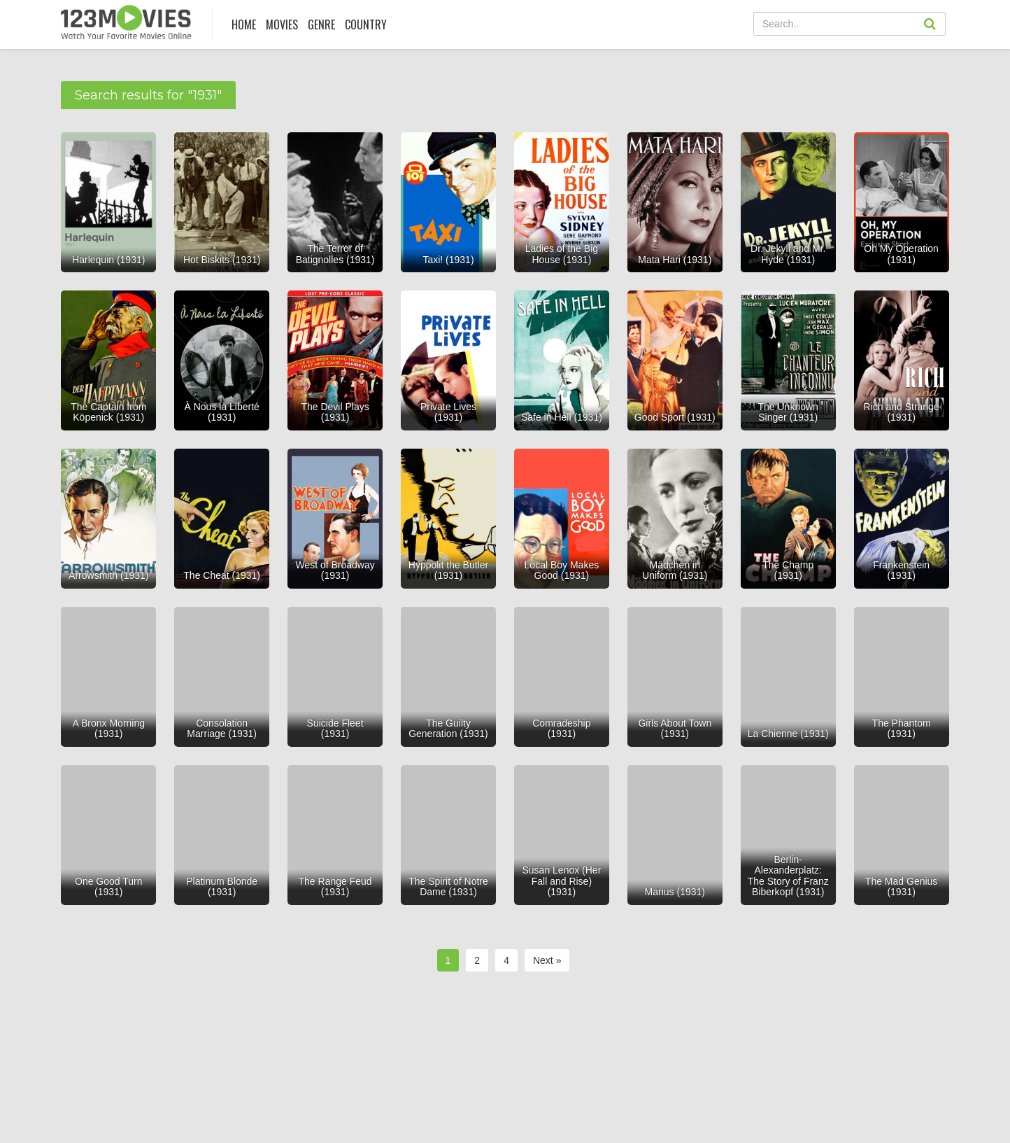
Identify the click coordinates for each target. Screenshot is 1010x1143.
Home (244, 24)
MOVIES (282, 24)
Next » (547, 960)
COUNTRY (366, 24)
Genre (321, 24)
